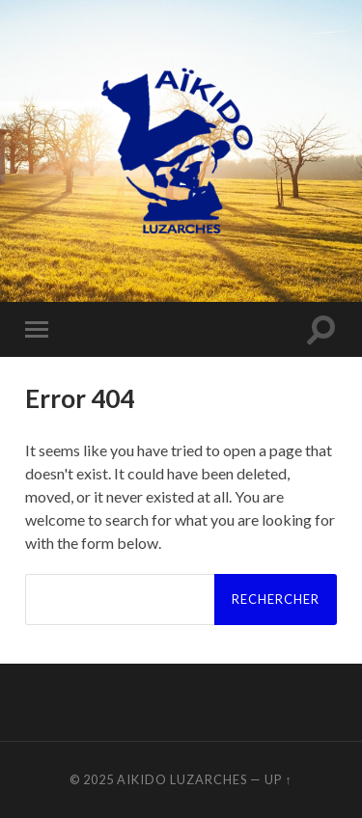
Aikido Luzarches (182, 779)
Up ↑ (278, 779)
